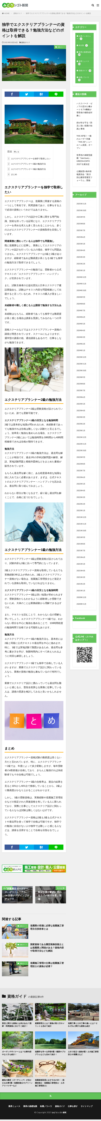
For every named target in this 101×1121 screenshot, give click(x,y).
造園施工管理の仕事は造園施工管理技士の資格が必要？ (48, 965)
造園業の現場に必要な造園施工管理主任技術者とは (48, 927)
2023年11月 (82, 381)
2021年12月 (82, 545)
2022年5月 (81, 509)
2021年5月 (81, 595)
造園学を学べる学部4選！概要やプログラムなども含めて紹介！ (50, 1053)
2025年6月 (81, 246)
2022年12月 (82, 460)
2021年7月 (81, 581)
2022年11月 (82, 467)
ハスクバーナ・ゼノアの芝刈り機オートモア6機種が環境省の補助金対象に (84, 116)
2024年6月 (81, 332)
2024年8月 (81, 317)
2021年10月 (82, 559)
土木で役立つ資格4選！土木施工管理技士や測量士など (83, 1053)
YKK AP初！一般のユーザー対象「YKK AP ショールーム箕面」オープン (84, 149)
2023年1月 (81, 453)
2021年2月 (81, 616)
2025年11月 (82, 211)
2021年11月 (82, 552)
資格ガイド (17, 13)
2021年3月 (81, 609)
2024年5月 (81, 339)
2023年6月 (81, 417)
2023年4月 (81, 431)
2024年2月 (81, 360)
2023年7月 (81, 410)
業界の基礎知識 (84, 55)
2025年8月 (81, 232)
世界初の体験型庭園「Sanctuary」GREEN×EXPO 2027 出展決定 (84, 166)
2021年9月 (81, 566)
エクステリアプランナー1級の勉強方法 (26, 169)
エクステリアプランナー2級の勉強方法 (26, 164)
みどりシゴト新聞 (59, 1114)
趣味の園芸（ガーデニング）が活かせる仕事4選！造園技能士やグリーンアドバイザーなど (17, 1084)
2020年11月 (82, 637)
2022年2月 (81, 531)
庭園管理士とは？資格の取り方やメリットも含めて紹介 (50, 1024)
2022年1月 (81, 538)
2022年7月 (81, 495)
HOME (6, 13)
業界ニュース (84, 65)
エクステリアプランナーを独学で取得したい (28, 158)
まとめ (12, 174)
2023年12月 (82, 374)
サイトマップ (87, 1108)
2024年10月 (82, 303)
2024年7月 (81, 325)
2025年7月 (81, 239)
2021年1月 (81, 623)
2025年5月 (81, 254)
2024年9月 (81, 310)
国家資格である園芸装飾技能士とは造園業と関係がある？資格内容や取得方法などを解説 (48, 948)
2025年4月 (81, 261)
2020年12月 (82, 630)
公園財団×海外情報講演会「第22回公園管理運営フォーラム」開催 (84, 183)
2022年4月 (81, 517)
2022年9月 (81, 481)
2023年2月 (81, 445)
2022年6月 (81, 502)
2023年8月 (81, 403)
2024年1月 (81, 367)
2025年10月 (82, 218)
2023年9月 (81, 396)
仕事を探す (73, 1108)
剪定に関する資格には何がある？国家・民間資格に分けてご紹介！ (17, 1024)
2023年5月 (81, 424)
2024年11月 (82, 296)
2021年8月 (81, 573)
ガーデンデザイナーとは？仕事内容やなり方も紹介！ (17, 1053)
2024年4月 (81, 346)
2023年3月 (81, 438)
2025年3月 (81, 268)
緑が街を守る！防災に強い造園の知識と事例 (84, 133)
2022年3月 (81, 524)
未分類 (84, 46)
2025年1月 (81, 282)
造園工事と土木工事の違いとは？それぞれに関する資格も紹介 (83, 1024)
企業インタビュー (84, 38)
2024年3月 (81, 353)
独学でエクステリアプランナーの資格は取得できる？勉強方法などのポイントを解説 (58, 13)
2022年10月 (82, 474)
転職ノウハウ (84, 86)
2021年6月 (81, 588)
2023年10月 (82, 389)
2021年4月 (81, 602)
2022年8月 (81, 488)
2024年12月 (82, 289)
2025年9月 (81, 225)
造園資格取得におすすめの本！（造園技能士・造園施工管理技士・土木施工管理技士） (49, 1084)
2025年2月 (81, 275)
